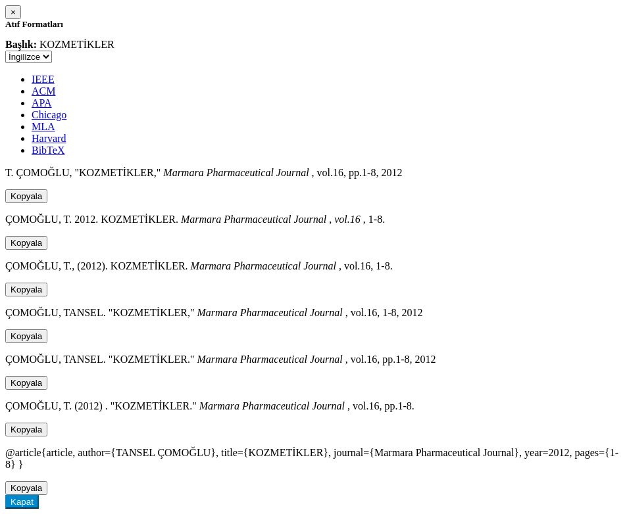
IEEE (43, 79)
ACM (43, 91)
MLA (43, 126)
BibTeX (48, 150)
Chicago (49, 114)
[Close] (13, 12)
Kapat (22, 502)
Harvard (49, 138)
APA (42, 102)
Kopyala (26, 196)
